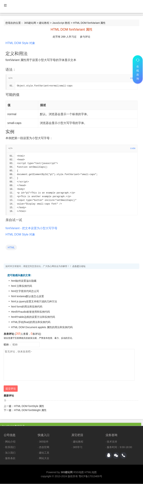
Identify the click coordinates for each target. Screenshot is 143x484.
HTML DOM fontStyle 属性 (29, 406)
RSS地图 (78, 472)
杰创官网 (44, 447)
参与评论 (85, 36)
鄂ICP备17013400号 (90, 476)
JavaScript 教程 (61, 22)
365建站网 (30, 22)
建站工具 (44, 452)
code (132, 148)
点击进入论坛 (78, 266)
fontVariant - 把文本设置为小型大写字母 (31, 228)
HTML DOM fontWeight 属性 (30, 410)
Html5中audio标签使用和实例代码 (30, 311)
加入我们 (10, 452)
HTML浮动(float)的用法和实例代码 (30, 322)
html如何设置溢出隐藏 (23, 280)
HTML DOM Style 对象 (20, 43)
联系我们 (10, 447)
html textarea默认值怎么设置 (27, 296)
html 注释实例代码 (21, 286)
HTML (11, 247)
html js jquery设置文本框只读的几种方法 (34, 301)
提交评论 (11, 388)
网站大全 (44, 458)
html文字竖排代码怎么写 (25, 291)
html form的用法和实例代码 (26, 306)
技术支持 (112, 441)
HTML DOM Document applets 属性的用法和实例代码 (42, 327)
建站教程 (44, 22)
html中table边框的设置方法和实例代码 (33, 317)
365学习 (77, 447)
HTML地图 (91, 472)
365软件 (43, 441)
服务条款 (10, 458)
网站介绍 (10, 441)
